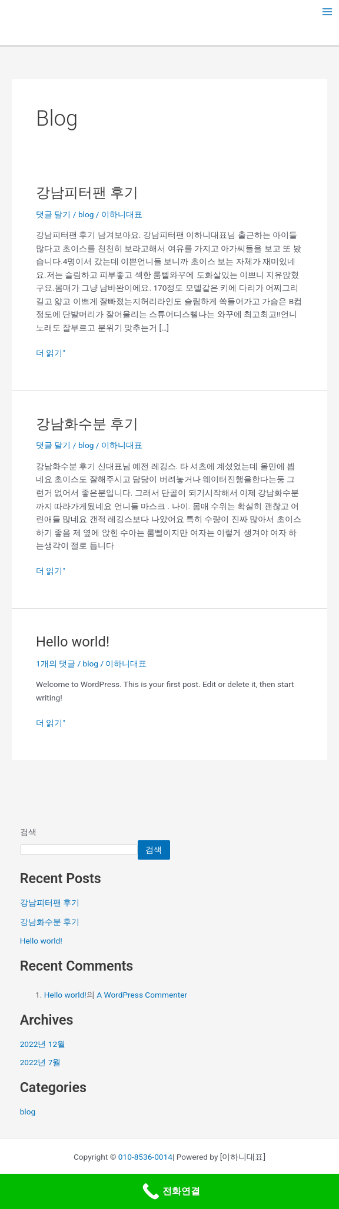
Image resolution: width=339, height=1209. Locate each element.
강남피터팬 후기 (87, 192)
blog (86, 214)
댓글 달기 (53, 214)
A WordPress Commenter (142, 994)
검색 (28, 832)
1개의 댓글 (55, 663)
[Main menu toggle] (327, 12)
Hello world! (72, 642)
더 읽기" (50, 352)
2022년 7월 (40, 1062)
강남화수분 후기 (87, 424)
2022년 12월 (43, 1044)
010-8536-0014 (145, 1156)
